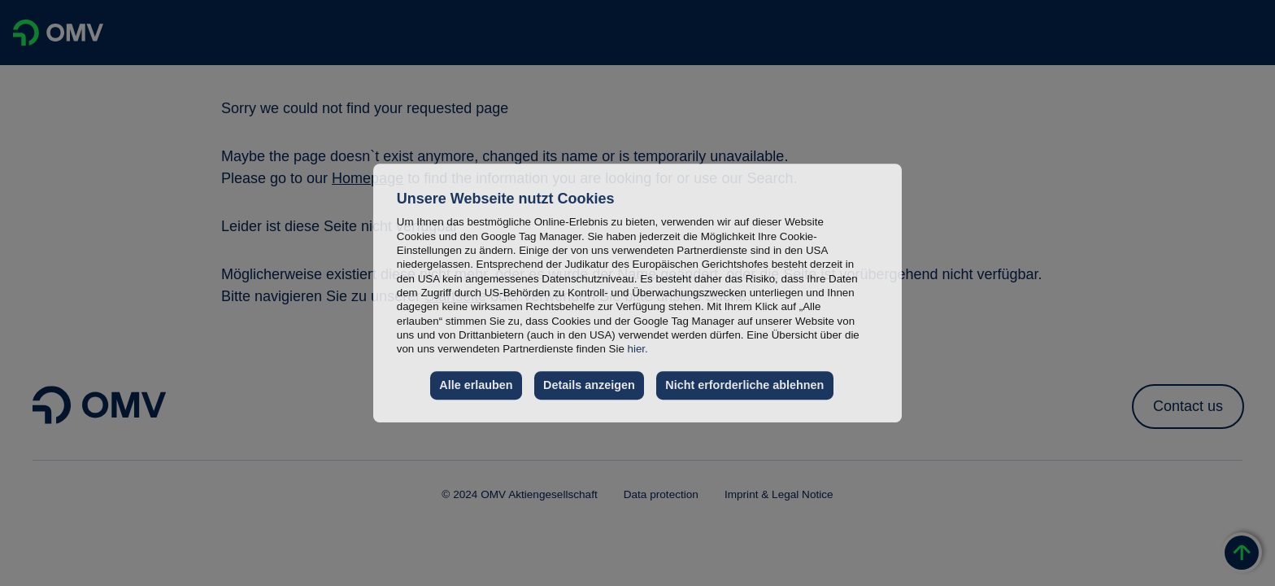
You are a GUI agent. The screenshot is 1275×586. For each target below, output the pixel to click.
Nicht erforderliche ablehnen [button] (744, 384)
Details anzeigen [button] (589, 384)
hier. (638, 349)
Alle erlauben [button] (475, 384)
